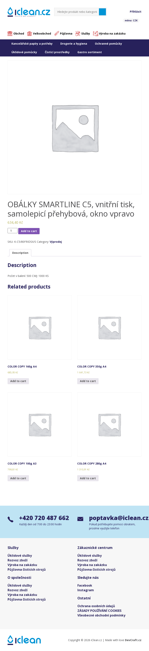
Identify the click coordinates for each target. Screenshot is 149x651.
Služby (85, 33)
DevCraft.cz (133, 640)
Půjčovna (66, 33)
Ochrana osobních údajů (96, 606)
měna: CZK (131, 20)
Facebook (84, 585)
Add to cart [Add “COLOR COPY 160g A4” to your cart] (18, 381)
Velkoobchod (42, 33)
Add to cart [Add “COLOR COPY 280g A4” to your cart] (88, 478)
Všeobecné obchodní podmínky (101, 615)
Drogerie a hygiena (73, 43)
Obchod (18, 33)
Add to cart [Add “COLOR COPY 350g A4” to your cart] (88, 381)
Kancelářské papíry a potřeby (32, 43)
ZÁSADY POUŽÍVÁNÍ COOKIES (99, 611)
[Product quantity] (12, 230)
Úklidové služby (20, 555)
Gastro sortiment (89, 52)
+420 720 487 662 (44, 518)
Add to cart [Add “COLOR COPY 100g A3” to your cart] (18, 478)
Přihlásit (135, 11)
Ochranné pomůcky (108, 43)
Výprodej (56, 242)
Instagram (85, 590)
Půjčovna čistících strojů (27, 569)
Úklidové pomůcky (24, 52)
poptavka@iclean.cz (115, 518)
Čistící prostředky (57, 52)
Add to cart (29, 231)
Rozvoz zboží (18, 560)
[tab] (20, 252)
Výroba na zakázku (112, 33)
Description (20, 253)
